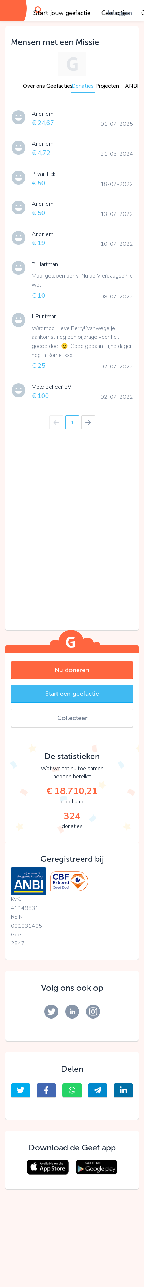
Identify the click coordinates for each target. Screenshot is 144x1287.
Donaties (82, 86)
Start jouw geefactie (61, 13)
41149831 (25, 908)
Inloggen (120, 13)
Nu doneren (72, 670)
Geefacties (59, 86)
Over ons (34, 86)
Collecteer (72, 718)
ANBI (131, 86)
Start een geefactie (72, 693)
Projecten (107, 86)
